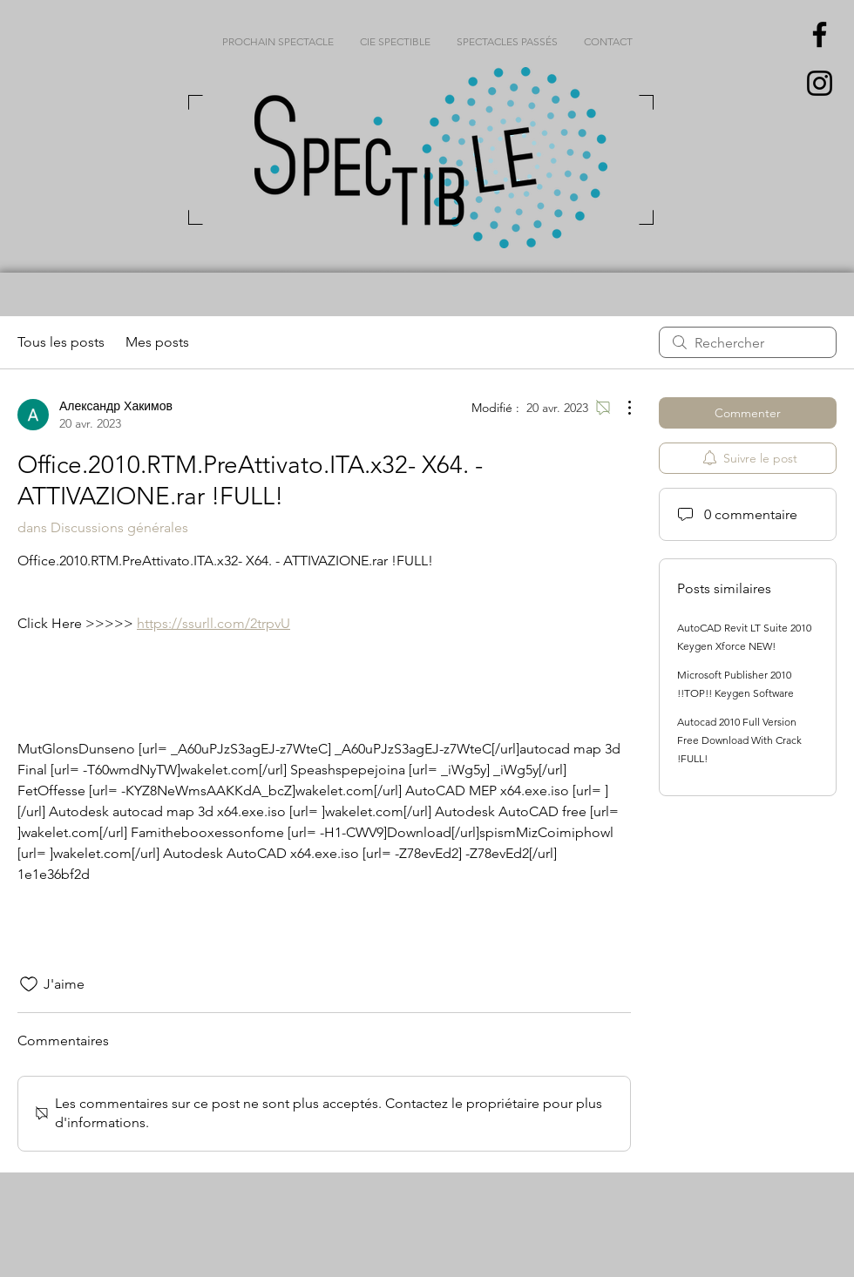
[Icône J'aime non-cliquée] (28, 984)
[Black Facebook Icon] (820, 34)
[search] (748, 342)
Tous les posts (61, 342)
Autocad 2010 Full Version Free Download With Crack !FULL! (739, 740)
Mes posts (157, 342)
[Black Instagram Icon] (820, 83)
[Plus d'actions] (620, 407)
